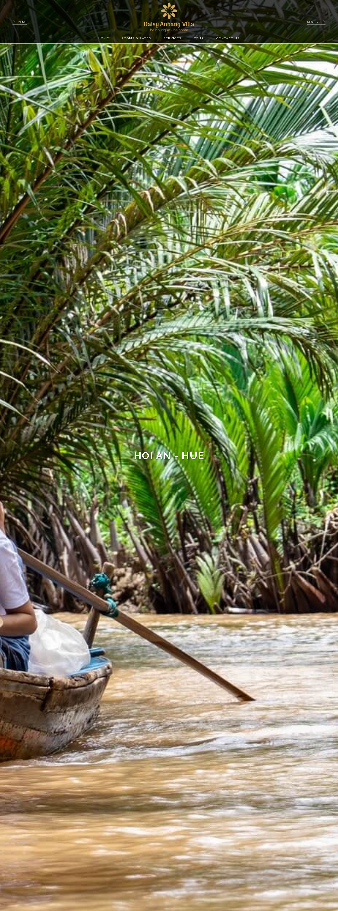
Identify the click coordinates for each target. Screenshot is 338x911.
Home (103, 38)
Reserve (313, 22)
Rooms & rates (136, 38)
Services (172, 38)
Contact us (228, 38)
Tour (199, 38)
